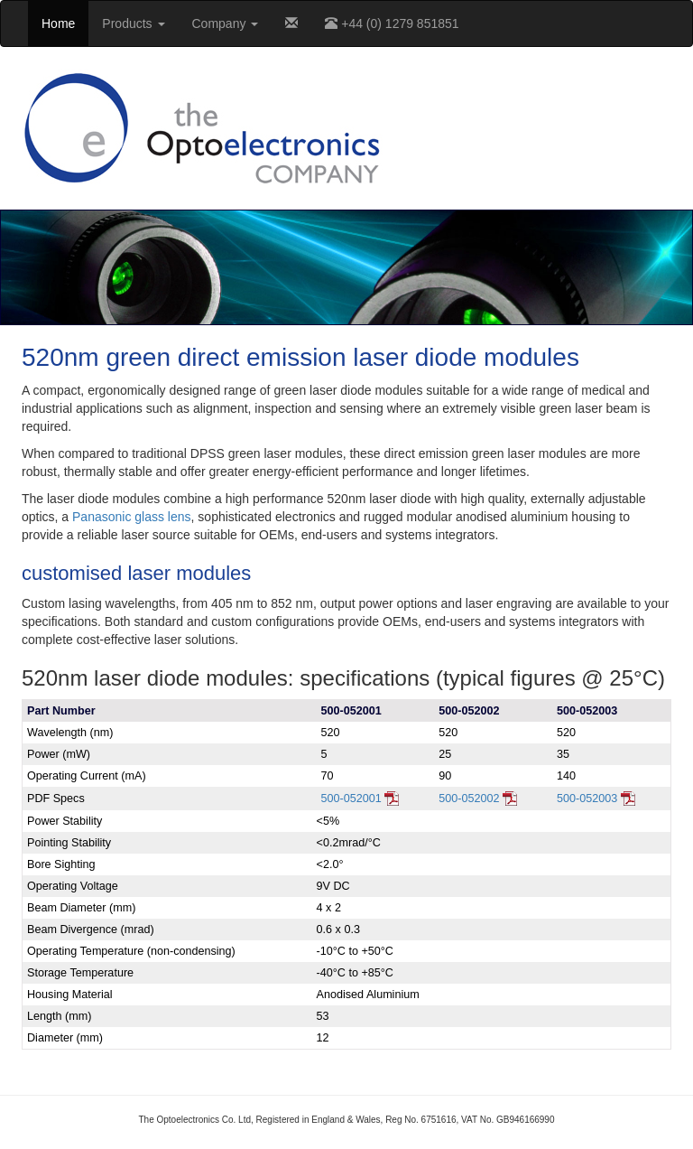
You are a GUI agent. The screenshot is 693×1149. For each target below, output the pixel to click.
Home (58, 23)
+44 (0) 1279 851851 (391, 23)
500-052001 (360, 798)
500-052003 (596, 798)
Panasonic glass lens (131, 516)
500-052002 (478, 798)
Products (133, 23)
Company (225, 23)
